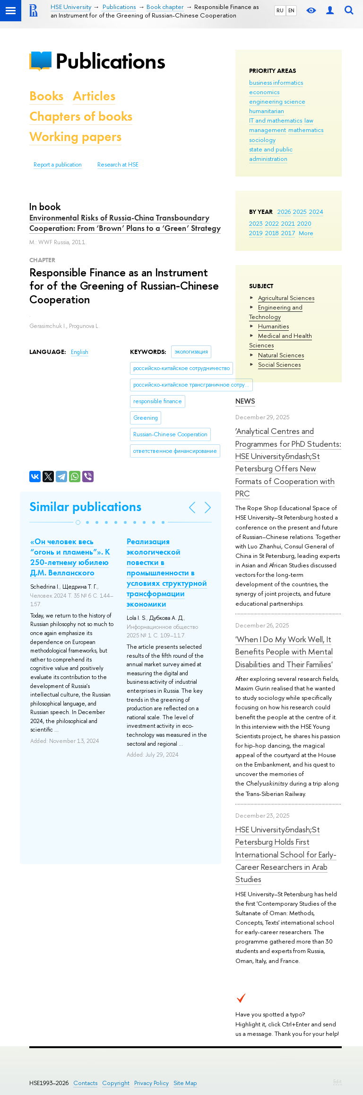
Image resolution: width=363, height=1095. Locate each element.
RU (280, 10)
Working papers (75, 136)
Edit (337, 1081)
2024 (316, 211)
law (308, 120)
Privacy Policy (151, 1083)
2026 (284, 211)
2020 (304, 223)
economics (264, 92)
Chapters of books (80, 116)
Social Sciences (279, 364)
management (267, 129)
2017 (288, 233)
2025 (300, 211)
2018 (272, 233)
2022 (272, 223)
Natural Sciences (281, 355)
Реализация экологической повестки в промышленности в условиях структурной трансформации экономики (167, 572)
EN (291, 10)
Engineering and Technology (275, 312)
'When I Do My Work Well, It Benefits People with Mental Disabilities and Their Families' (284, 652)
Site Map (185, 1083)
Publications (110, 60)
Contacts (85, 1083)
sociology (262, 139)
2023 (256, 223)
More (306, 233)
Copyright (116, 1083)
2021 (288, 223)
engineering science (277, 101)
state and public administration (271, 154)
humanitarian (266, 110)
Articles (94, 96)
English (79, 352)
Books (46, 96)
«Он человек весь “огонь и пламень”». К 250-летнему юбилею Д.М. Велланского (70, 557)
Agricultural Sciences (286, 297)
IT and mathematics (275, 120)
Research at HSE (117, 164)
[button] (78, 522)
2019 (256, 233)
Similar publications (85, 506)
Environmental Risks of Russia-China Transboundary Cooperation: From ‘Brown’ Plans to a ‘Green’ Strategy (125, 222)
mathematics (305, 129)
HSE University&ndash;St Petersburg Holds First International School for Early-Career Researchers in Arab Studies (286, 854)
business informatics (276, 82)
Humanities (273, 326)
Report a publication (58, 164)
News (245, 401)
